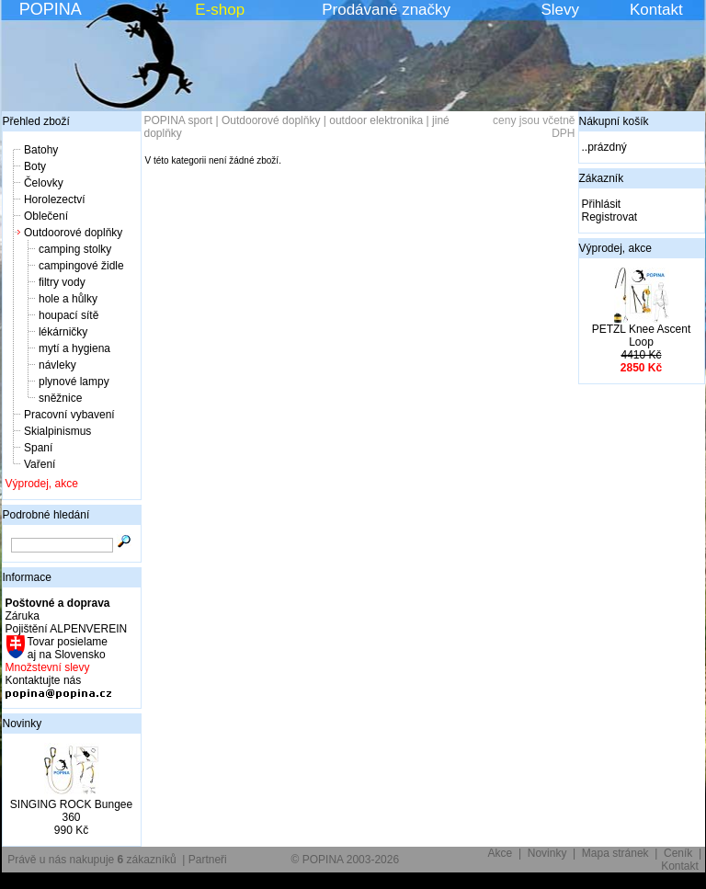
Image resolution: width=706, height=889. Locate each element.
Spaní (38, 447)
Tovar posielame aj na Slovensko (66, 648)
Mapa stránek (615, 853)
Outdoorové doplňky (73, 232)
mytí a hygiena (74, 348)
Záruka (23, 616)
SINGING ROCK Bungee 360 (71, 811)
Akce (500, 853)
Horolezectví (54, 199)
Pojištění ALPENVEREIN (67, 628)
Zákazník (601, 178)
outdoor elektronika (376, 120)
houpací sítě (68, 315)
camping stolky (75, 249)
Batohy (41, 149)
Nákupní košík (614, 121)
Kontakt (656, 9)
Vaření (39, 464)
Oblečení (46, 216)
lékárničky (63, 331)
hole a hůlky (68, 298)
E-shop (220, 9)
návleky (57, 365)
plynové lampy (74, 381)
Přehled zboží (36, 121)
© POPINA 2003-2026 (345, 859)
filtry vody (62, 282)
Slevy (560, 9)
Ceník (678, 853)
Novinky (22, 723)
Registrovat (610, 217)
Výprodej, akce (42, 483)
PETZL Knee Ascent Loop (641, 335)
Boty (35, 166)
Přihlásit (601, 204)
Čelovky (43, 183)
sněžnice (60, 398)
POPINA (50, 9)
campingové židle (81, 265)
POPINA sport (178, 120)
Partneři (207, 859)
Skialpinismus (57, 431)
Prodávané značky (386, 9)
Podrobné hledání (46, 514)
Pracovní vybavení (69, 414)
